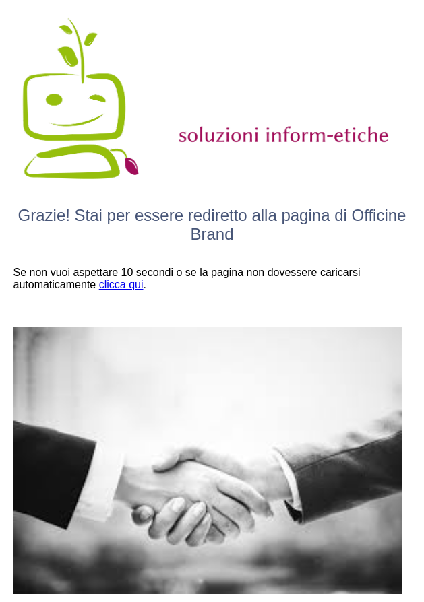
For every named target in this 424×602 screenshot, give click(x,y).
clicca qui (121, 284)
